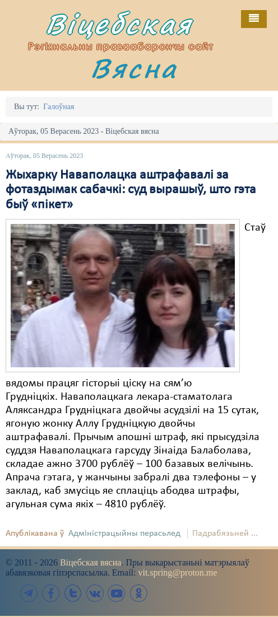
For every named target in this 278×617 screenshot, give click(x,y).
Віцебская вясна (90, 562)
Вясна (134, 68)
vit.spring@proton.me (177, 572)
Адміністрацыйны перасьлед (124, 533)
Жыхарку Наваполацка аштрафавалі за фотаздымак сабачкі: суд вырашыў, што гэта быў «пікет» (131, 190)
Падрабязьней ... (225, 533)
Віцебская (119, 24)
